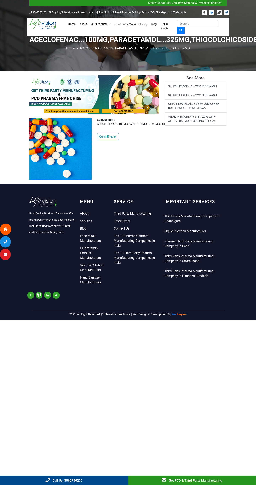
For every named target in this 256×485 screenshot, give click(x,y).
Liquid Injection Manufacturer (185, 231)
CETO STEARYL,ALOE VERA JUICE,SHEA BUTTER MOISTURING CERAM (193, 106)
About (83, 24)
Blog (154, 24)
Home (72, 24)
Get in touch (164, 26)
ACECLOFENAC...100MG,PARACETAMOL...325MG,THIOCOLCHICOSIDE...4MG (135, 48)
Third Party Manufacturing (130, 24)
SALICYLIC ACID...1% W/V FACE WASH (192, 86)
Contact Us (122, 228)
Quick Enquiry (108, 136)
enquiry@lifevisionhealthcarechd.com (73, 12)
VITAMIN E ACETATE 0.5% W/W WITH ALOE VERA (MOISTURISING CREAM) (192, 119)
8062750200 (40, 12)
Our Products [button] (99, 24)
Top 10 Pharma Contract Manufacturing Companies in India (134, 240)
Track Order (122, 221)
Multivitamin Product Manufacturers (90, 253)
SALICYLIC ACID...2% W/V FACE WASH (192, 95)
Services (86, 221)
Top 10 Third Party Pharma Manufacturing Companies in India (134, 257)
